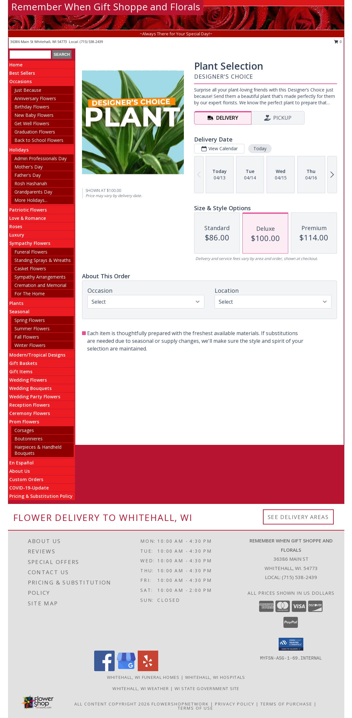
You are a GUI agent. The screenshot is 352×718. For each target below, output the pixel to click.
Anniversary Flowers (35, 98)
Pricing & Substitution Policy (41, 496)
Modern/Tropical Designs (37, 355)
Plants (16, 303)
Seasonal (19, 311)
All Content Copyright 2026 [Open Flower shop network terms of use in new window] (112, 704)
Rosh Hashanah (30, 183)
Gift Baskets (23, 363)
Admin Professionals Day (40, 158)
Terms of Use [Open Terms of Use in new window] (195, 708)
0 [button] (338, 41)
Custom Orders (26, 479)
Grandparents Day (33, 192)
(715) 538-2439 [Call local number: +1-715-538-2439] (91, 41)
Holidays (19, 150)
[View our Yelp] (148, 669)
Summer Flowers (32, 328)
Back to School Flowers (38, 140)
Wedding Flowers (28, 380)
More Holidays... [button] (30, 200)
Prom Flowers (24, 422)
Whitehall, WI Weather (140, 688)
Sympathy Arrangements (40, 277)
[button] (291, 644)
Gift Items (20, 371)
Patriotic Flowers (28, 210)
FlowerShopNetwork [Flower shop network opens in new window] (180, 704)
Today (259, 148)
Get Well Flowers (31, 123)
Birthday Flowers (31, 107)
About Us (19, 471)
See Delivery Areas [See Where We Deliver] (298, 517)
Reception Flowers (29, 405)
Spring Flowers (29, 320)
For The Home (29, 293)
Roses (15, 226)
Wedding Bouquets (30, 388)
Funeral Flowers (30, 252)
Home (15, 65)
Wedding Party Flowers (34, 397)
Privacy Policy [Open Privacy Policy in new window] (234, 704)
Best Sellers (22, 73)
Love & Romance (27, 218)
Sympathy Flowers (29, 243)
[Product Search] (30, 54)
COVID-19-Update (29, 488)
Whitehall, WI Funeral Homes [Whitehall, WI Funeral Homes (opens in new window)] (143, 677)
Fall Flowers (26, 337)
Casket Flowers (30, 268)
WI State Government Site (207, 688)
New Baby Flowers (33, 115)
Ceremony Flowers (29, 413)
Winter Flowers (29, 345)
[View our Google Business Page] (126, 669)
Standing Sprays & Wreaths (42, 260)
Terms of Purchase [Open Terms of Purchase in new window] (286, 704)
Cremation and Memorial (40, 285)
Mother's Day (28, 167)
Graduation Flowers (34, 132)
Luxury (16, 235)
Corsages (24, 430)
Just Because (27, 90)
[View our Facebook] (104, 669)
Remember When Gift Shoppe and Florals (105, 7)
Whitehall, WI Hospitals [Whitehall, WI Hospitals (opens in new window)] (215, 677)
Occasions (20, 81)
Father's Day (27, 175)
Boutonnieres (28, 439)
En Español (21, 463)
